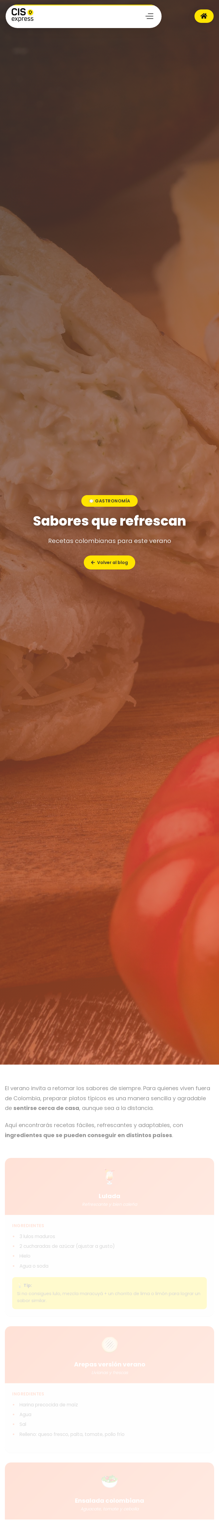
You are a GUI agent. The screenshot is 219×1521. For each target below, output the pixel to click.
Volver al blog (109, 562)
